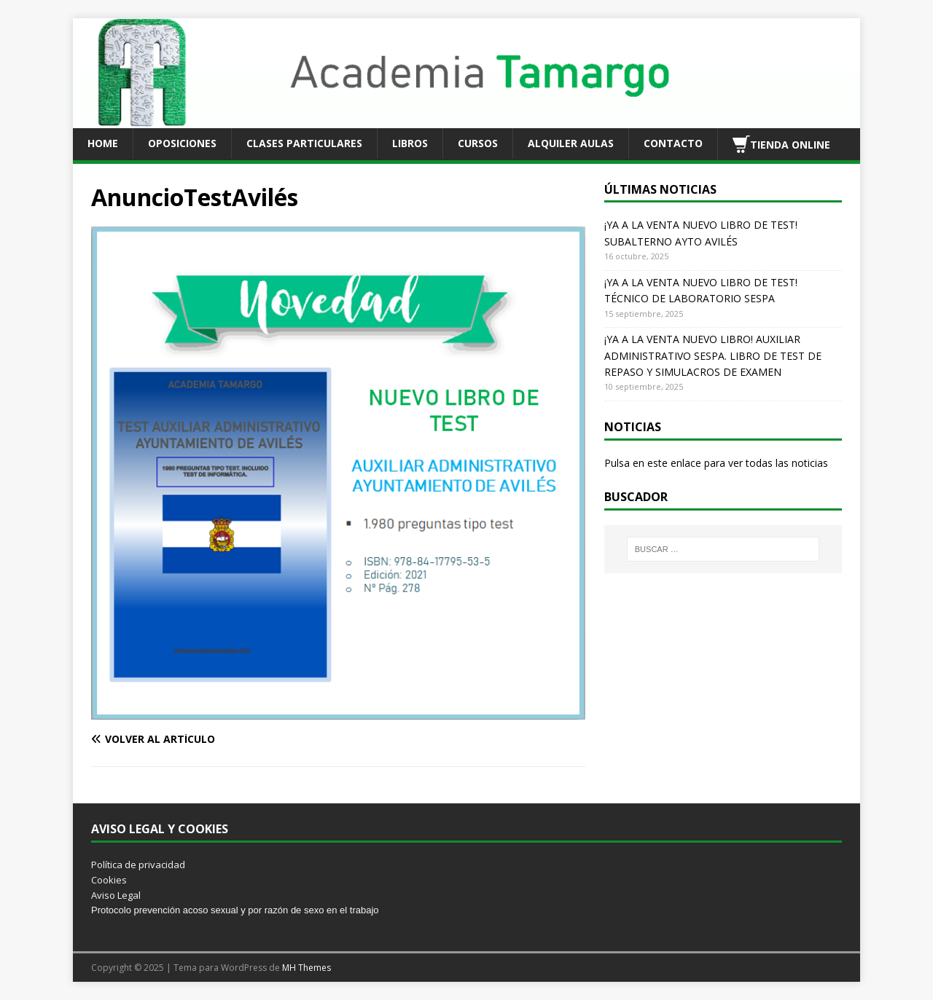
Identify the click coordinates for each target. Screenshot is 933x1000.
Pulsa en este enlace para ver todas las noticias (716, 463)
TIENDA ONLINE (781, 144)
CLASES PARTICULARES (304, 143)
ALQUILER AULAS (571, 143)
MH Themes (306, 967)
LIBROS (410, 143)
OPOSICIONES (182, 143)
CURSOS (478, 143)
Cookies (109, 879)
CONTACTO (673, 143)
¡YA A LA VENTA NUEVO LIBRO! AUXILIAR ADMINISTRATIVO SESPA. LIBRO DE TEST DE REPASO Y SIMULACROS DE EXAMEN (712, 355)
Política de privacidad (138, 864)
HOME (102, 143)
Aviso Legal (116, 895)
